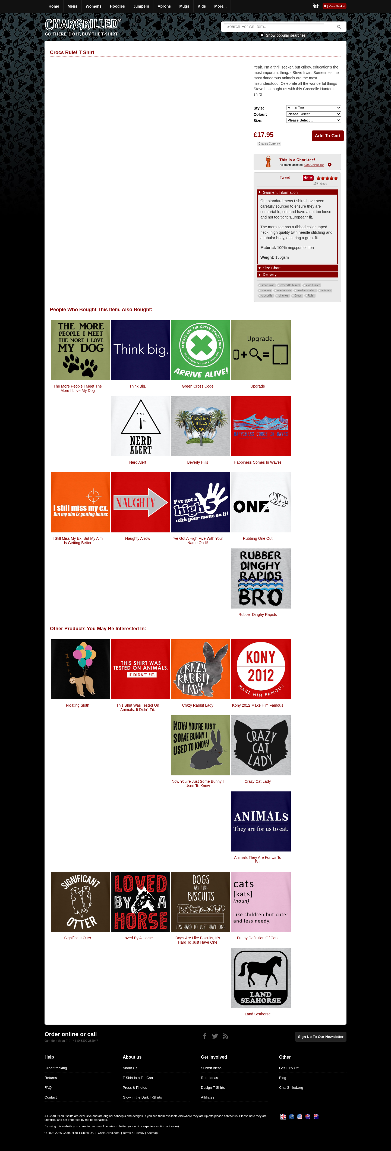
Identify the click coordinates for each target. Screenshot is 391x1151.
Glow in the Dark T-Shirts (142, 1097)
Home (54, 6)
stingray (266, 290)
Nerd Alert (137, 462)
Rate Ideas (209, 1078)
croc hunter (313, 285)
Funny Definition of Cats (258, 938)
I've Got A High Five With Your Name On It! (197, 540)
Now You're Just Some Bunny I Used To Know (198, 783)
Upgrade (257, 386)
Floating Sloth (77, 705)
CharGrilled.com (108, 1132)
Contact (51, 1097)
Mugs (184, 6)
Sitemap (152, 1132)
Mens (72, 6)
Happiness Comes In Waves (258, 462)
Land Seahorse (258, 1014)
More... (220, 6)
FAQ (48, 1088)
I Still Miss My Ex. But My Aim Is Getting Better (78, 540)
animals (326, 290)
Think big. (137, 386)
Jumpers (141, 6)
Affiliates (207, 1097)
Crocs (298, 295)
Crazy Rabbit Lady (197, 705)
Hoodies (117, 6)
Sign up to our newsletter (321, 1036)
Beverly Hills (197, 462)
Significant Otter (77, 938)
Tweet (285, 177)
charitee (283, 295)
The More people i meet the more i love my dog (77, 388)
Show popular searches (285, 35)
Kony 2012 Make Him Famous (257, 705)
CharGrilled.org (291, 1088)
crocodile (266, 295)
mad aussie (284, 290)
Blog (282, 1078)
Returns (51, 1078)
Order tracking (56, 1068)
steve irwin (267, 285)
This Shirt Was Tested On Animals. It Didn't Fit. (137, 707)
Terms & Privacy (133, 1132)
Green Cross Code (198, 386)
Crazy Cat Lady (258, 781)
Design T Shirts (213, 1088)
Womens (94, 6)
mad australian (306, 290)
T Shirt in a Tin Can (138, 1078)
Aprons (164, 6)
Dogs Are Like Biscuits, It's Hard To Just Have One (197, 940)
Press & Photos (135, 1088)
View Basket (337, 6)
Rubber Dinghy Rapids (258, 614)
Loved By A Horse (137, 938)
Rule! (311, 295)
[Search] (274, 26)
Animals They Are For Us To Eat (257, 859)
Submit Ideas (211, 1068)
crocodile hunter (290, 285)
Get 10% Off (288, 1068)
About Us (130, 1068)
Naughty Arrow (137, 538)
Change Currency (269, 143)
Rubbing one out (258, 538)
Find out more (168, 1126)
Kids (202, 6)
